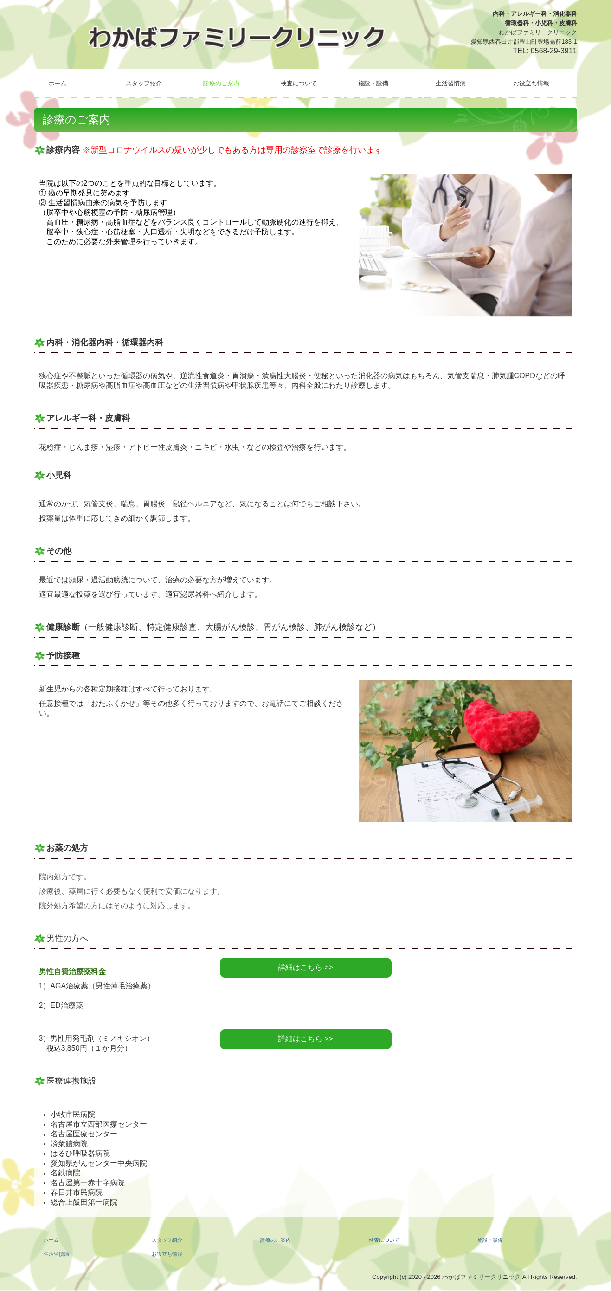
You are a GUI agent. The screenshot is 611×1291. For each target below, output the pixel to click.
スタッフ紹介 (144, 83)
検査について (299, 83)
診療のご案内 (221, 83)
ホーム (57, 83)
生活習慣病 (451, 83)
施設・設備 (373, 83)
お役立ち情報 (531, 83)
